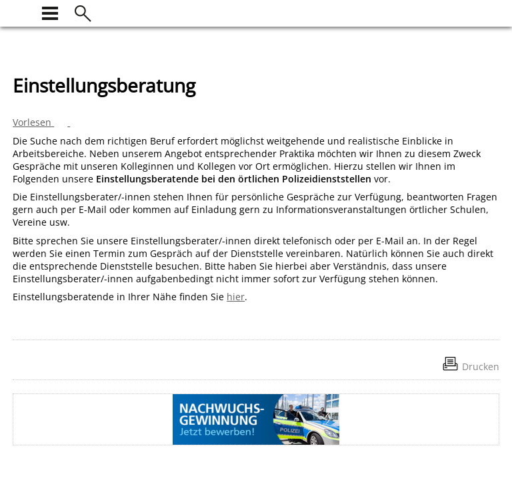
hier (236, 296)
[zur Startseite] (21, 11)
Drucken (480, 366)
